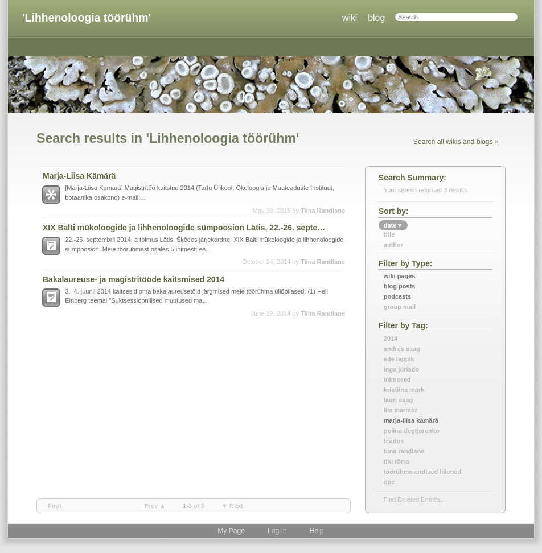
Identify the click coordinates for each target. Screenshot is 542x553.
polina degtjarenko (412, 430)
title (389, 234)
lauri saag (398, 400)
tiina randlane (404, 451)
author (393, 244)
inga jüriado (401, 369)
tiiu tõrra (396, 461)
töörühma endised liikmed (422, 471)
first (54, 505)
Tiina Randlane (323, 210)
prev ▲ (155, 505)
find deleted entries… (415, 499)
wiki (349, 18)
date (393, 225)
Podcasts (397, 296)
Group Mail (400, 306)
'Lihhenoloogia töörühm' (86, 17)
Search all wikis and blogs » (456, 142)
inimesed (397, 379)
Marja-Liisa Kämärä (79, 175)
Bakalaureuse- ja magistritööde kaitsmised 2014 (133, 279)
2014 (390, 338)
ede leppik (399, 359)
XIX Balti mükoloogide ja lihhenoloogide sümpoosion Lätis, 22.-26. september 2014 (187, 227)
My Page (231, 531)
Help (317, 531)
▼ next (232, 505)
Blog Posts (400, 286)
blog (376, 18)
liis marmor (400, 410)
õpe (389, 481)
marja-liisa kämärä (411, 420)
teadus (394, 441)
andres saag (402, 348)
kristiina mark (404, 389)
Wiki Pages (400, 276)
